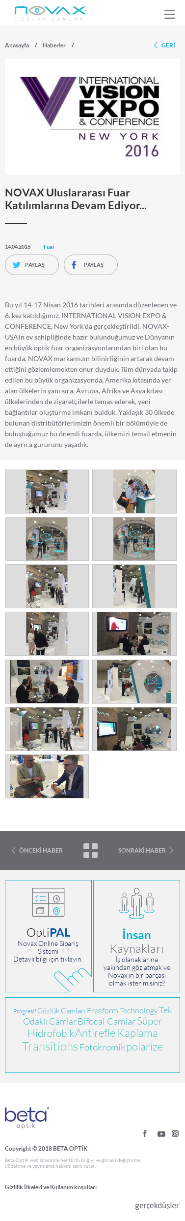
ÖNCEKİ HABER (41, 850)
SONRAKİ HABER (142, 850)
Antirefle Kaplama (116, 1033)
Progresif (24, 1011)
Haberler (54, 45)
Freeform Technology (122, 1010)
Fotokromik (102, 1047)
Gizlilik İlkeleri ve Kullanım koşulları (51, 1187)
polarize (144, 1047)
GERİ (168, 45)
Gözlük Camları (61, 1011)
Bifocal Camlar (107, 1021)
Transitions (50, 1046)
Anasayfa (17, 45)
